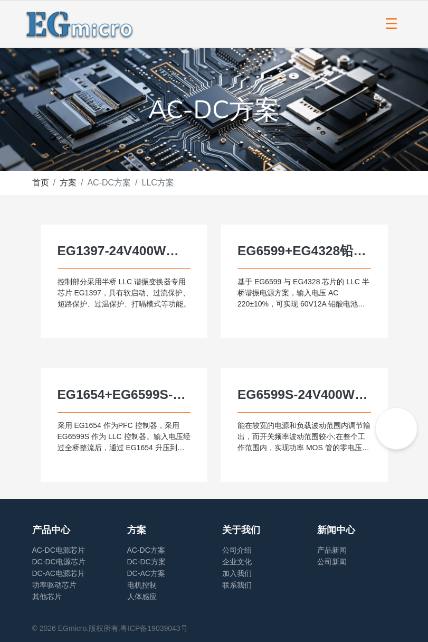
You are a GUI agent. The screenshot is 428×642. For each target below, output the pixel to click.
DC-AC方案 (146, 573)
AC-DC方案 (146, 550)
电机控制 (142, 585)
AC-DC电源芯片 (58, 550)
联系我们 (237, 585)
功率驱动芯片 (54, 585)
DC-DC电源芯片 (58, 561)
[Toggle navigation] (391, 24)
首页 (40, 182)
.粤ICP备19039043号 (153, 628)
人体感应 (142, 596)
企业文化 (237, 561)
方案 (68, 182)
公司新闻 (332, 561)
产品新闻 (332, 550)
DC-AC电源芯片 (58, 573)
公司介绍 (237, 550)
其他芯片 (47, 596)
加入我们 (237, 573)
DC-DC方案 (146, 561)
